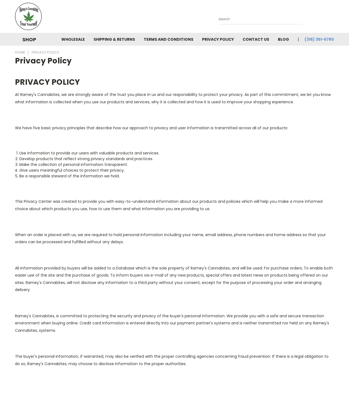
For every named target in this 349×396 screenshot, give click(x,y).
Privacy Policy (218, 39)
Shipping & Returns (114, 39)
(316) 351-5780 (319, 39)
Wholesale (73, 39)
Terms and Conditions (168, 39)
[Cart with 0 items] (332, 17)
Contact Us (256, 39)
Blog (283, 39)
